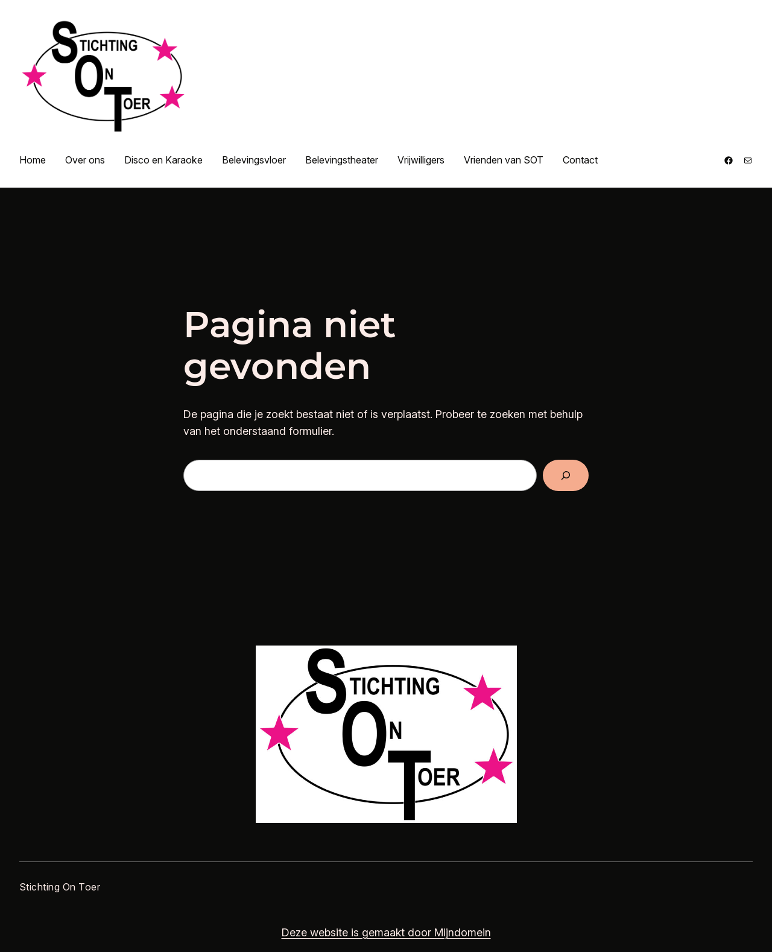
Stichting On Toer (59, 887)
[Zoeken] (566, 475)
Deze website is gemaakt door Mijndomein (386, 932)
